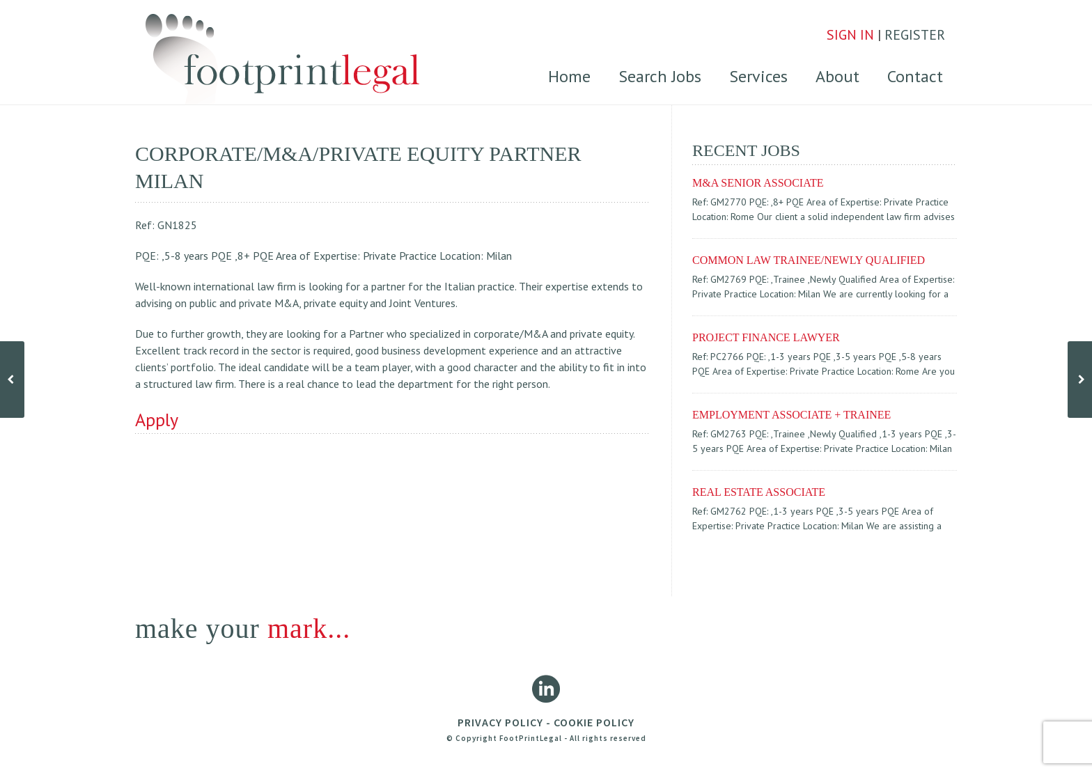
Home (569, 76)
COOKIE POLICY (594, 722)
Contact (915, 76)
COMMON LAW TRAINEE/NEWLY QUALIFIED (808, 260)
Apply (156, 419)
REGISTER (914, 35)
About (837, 76)
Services (758, 76)
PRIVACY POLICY (500, 722)
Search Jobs (659, 76)
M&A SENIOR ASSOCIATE (757, 183)
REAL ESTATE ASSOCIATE (758, 492)
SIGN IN (850, 35)
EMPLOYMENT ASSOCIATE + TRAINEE (791, 415)
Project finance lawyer (766, 337)
